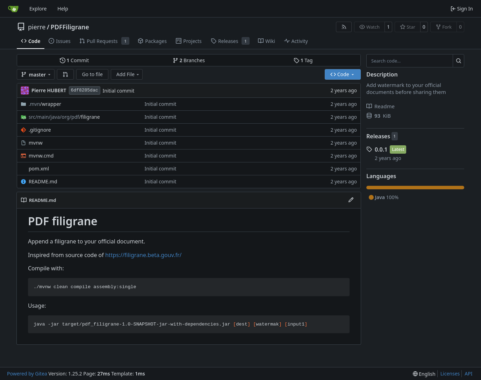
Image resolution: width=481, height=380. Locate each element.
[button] (65, 74)
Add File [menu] (128, 74)
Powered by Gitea (27, 373)
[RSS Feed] (344, 27)
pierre (37, 26)
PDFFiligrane (70, 26)
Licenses (450, 373)
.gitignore (40, 129)
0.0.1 (381, 149)
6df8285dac (84, 90)
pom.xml (39, 168)
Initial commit (119, 90)
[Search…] (458, 60)
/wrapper (45, 104)
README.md (43, 181)
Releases (378, 136)
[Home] (13, 8)
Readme (380, 106)
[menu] (424, 374)
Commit (74, 60)
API (468, 373)
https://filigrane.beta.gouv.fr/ (143, 255)
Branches (189, 60)
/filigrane (64, 117)
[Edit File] (351, 200)
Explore (37, 8)
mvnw (36, 142)
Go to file (92, 74)
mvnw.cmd (41, 155)
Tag (303, 60)
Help (62, 8)
